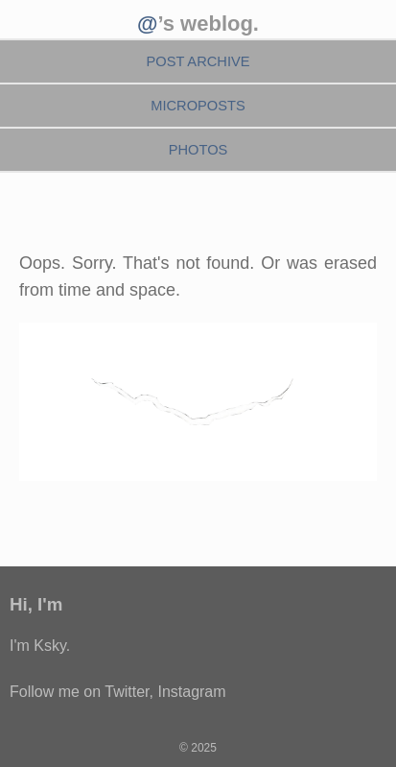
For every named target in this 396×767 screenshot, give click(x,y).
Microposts (198, 105)
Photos (198, 149)
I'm (49, 604)
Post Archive (197, 61)
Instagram (191, 691)
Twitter (127, 691)
